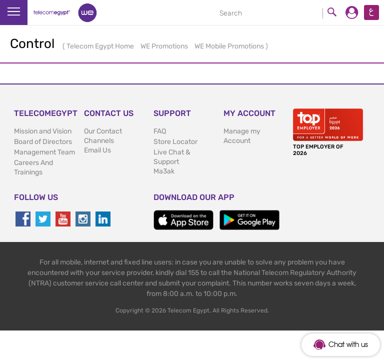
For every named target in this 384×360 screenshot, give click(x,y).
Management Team (44, 152)
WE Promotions (165, 46)
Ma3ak (164, 171)
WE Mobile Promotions (230, 46)
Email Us (97, 150)
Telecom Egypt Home (101, 46)
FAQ (160, 131)
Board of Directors (43, 142)
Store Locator (176, 142)
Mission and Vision (43, 131)
